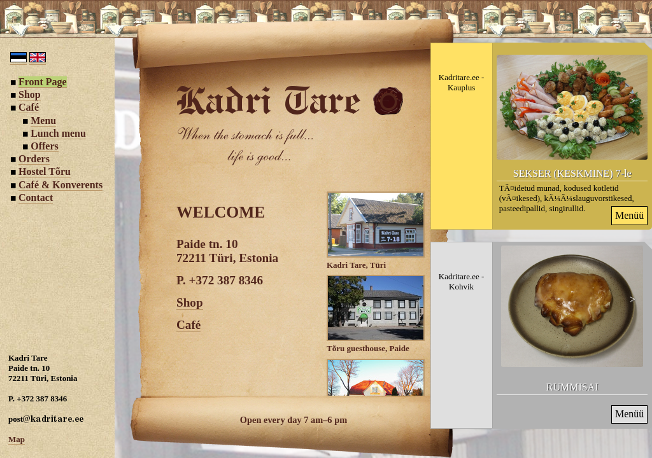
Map (16, 439)
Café (188, 324)
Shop (189, 302)
